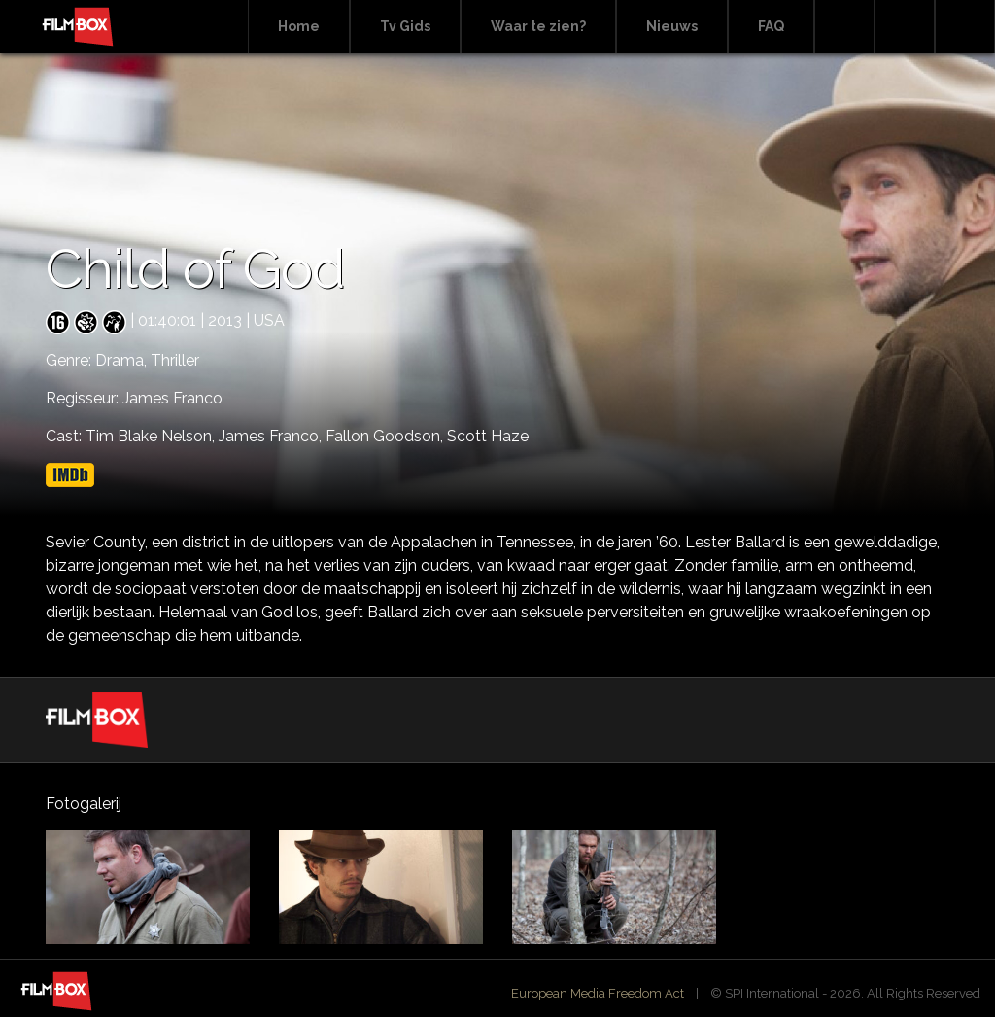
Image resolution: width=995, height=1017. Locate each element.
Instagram (965, 26)
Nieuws (672, 26)
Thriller (175, 360)
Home (299, 26)
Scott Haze (488, 436)
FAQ (771, 26)
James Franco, (272, 436)
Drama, (123, 360)
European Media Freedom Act (597, 993)
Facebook (905, 26)
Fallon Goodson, (386, 436)
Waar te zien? (538, 26)
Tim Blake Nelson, (152, 436)
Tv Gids (405, 26)
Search (844, 26)
